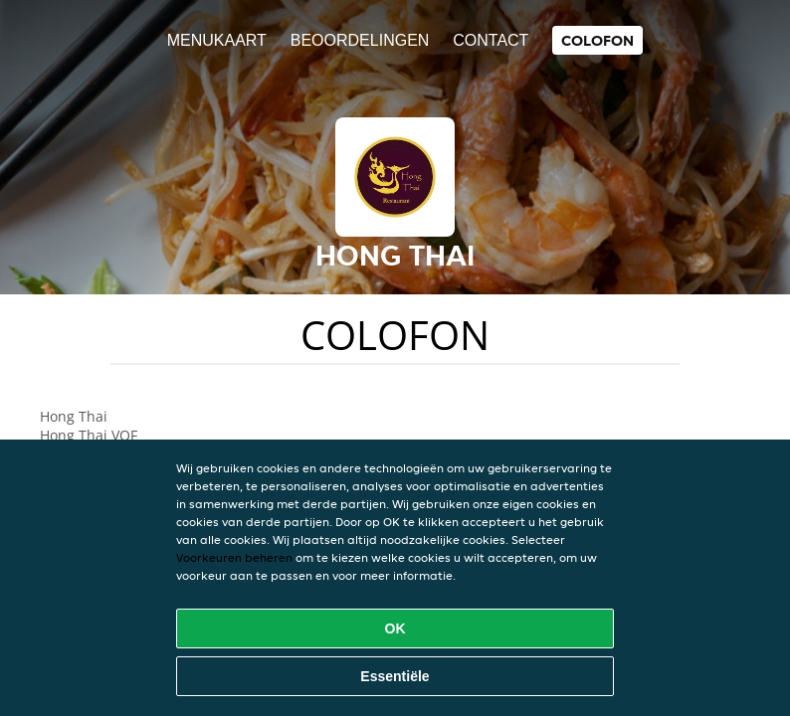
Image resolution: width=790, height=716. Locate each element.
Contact (490, 40)
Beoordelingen (360, 40)
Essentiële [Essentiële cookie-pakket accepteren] (394, 676)
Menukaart (217, 40)
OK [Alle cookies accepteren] (395, 628)
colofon (597, 40)
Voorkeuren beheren (234, 557)
